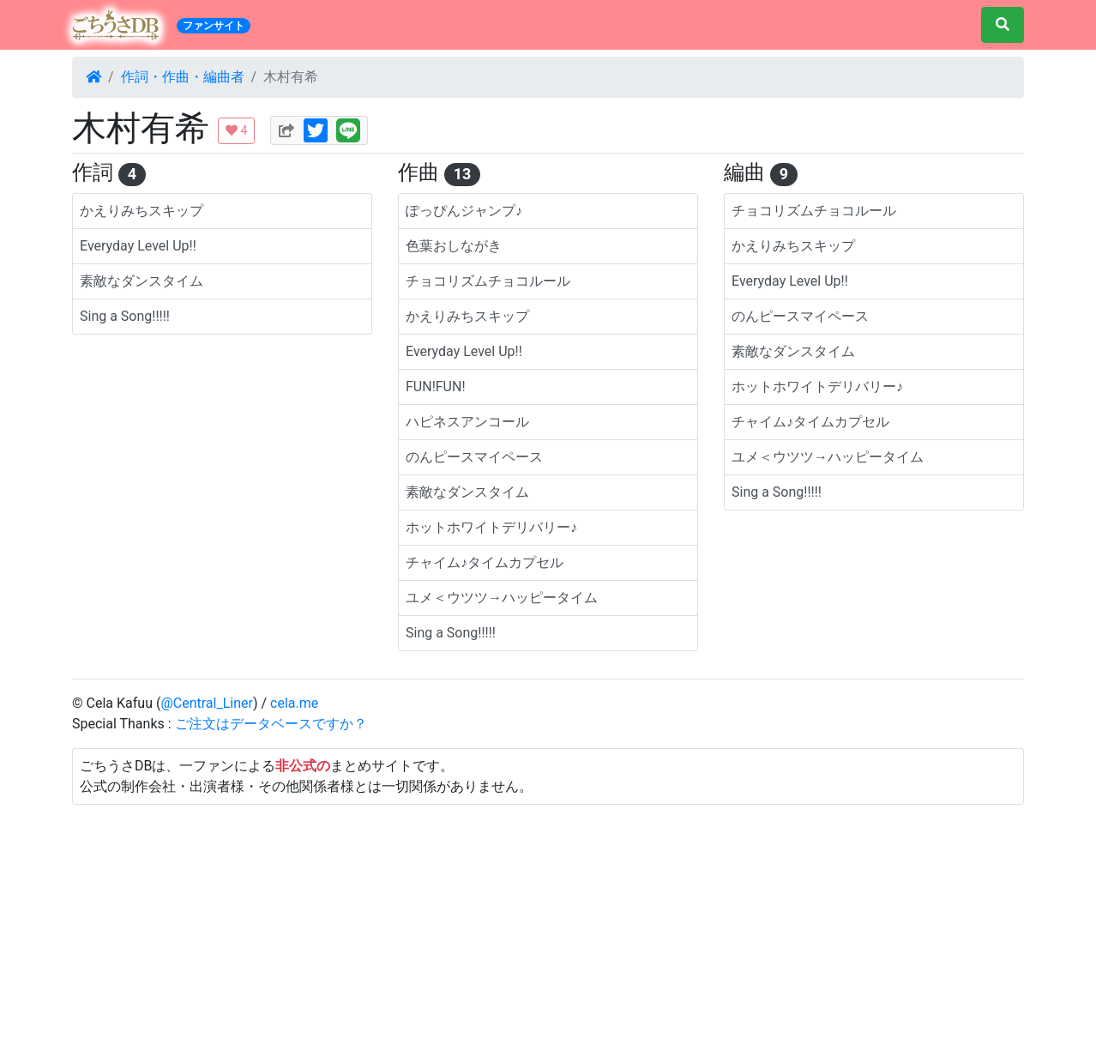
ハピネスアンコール (467, 422)
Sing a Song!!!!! (125, 316)
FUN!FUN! (436, 386)
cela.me (294, 703)
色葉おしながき (454, 246)
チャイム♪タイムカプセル (484, 562)
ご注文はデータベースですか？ (271, 724)
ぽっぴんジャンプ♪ (464, 210)
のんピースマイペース (474, 457)
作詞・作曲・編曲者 (182, 77)
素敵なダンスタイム (141, 281)
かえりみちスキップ (141, 210)
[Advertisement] (548, 925)
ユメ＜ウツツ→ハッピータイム (502, 597)
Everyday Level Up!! (138, 246)
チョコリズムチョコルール (488, 281)
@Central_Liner (206, 703)
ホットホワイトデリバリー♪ (491, 527)
